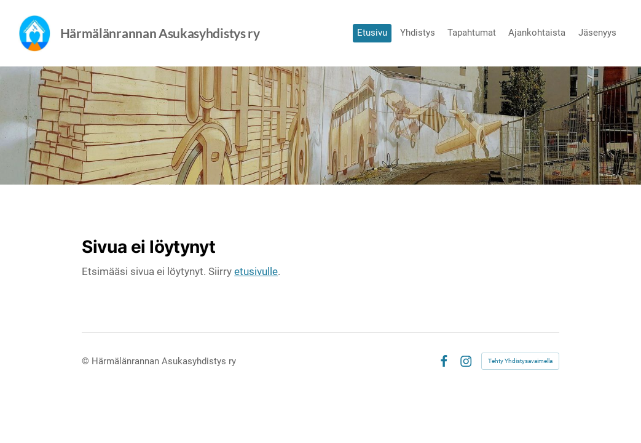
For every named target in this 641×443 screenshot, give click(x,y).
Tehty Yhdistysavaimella (520, 360)
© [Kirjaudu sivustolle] (87, 361)
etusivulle (256, 271)
